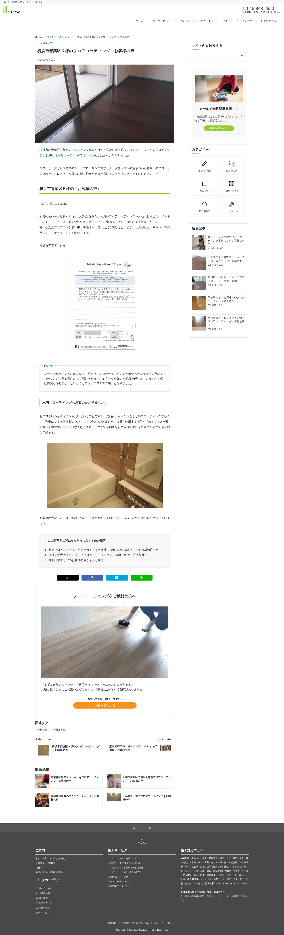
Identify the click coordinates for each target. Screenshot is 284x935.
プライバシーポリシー (165, 923)
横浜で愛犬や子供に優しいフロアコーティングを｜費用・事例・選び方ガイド (99, 554)
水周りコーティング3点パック (74, 155)
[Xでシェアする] (68, 578)
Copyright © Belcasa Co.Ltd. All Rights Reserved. (142, 930)
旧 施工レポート (48, 43)
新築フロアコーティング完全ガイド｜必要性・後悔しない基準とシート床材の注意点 (104, 549)
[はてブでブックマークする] (117, 578)
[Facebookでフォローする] (142, 828)
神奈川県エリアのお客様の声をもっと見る (76, 560)
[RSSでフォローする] (150, 828)
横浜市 (43, 729)
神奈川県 (61, 729)
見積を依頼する (104, 705)
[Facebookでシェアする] (92, 578)
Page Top (142, 841)
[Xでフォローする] (134, 828)
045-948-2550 (260, 8)
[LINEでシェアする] (142, 578)
